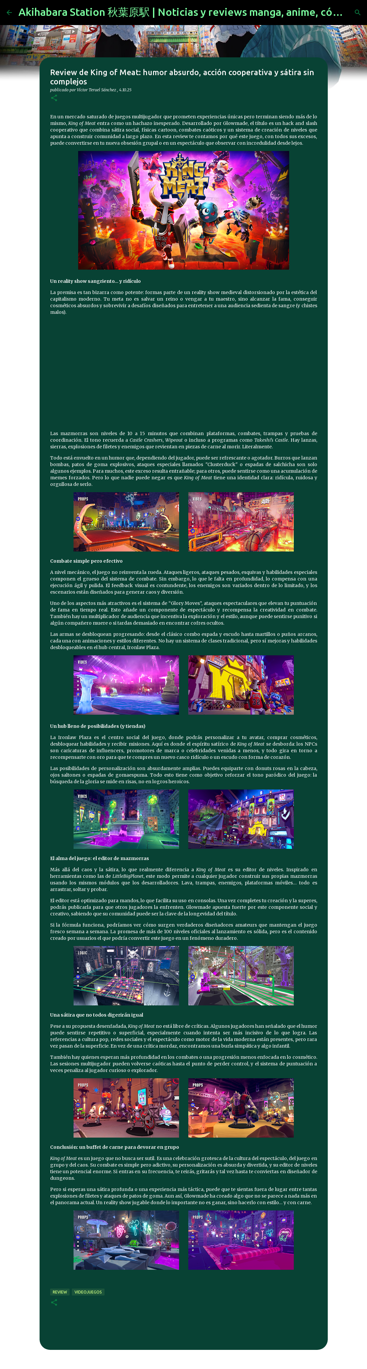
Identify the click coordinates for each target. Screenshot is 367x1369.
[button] (54, 98)
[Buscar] (358, 12)
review (60, 1292)
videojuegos (88, 1292)
